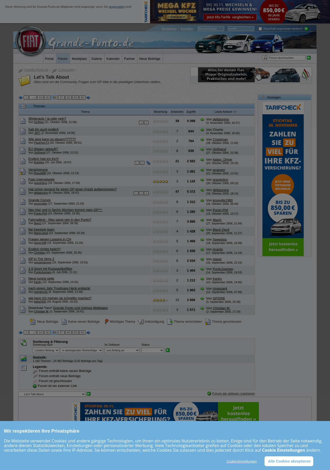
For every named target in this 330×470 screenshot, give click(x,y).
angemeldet (116, 6)
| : (178, 28)
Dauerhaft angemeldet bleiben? (281, 28)
